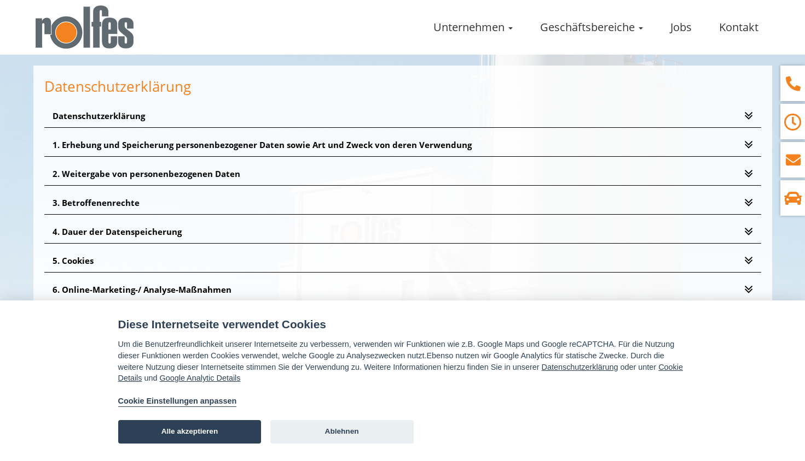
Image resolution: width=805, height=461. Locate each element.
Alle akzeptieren (189, 431)
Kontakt (738, 27)
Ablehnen (342, 431)
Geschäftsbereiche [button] (591, 27)
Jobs (681, 27)
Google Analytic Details (200, 378)
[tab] (402, 116)
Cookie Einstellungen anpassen (177, 401)
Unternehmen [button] (473, 27)
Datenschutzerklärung (580, 367)
